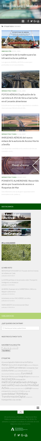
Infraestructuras (9, 91)
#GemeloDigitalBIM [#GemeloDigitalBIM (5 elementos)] (8, 362)
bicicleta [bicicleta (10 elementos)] (5, 368)
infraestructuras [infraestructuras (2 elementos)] (35, 376)
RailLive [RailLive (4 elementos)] (22, 391)
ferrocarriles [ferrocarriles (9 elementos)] (7, 376)
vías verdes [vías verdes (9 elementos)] (16, 400)
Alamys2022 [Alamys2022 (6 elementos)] (12, 365)
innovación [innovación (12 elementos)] (20, 379)
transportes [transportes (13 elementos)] (7, 399)
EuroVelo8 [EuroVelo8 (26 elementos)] (26, 373)
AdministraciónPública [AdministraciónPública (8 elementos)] (24, 362)
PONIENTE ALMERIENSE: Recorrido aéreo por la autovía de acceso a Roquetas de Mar (20, 184)
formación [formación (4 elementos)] (15, 376)
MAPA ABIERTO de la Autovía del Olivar (15, 305)
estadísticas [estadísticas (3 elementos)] (18, 374)
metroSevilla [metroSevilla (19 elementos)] (21, 385)
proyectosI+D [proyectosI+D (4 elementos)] (16, 391)
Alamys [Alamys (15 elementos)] (5, 364)
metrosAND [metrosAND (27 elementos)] (8, 385)
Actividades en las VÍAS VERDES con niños (16, 298)
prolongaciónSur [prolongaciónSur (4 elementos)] (6, 391)
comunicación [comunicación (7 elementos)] (22, 371)
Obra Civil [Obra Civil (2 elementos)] (22, 388)
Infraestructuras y (20, 5)
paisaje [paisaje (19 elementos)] (28, 388)
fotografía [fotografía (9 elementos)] (22, 376)
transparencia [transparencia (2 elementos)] (29, 397)
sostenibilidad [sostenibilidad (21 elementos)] (8, 393)
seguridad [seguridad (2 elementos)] (27, 391)
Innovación (6, 51)
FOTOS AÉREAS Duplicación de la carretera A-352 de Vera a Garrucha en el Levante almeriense (19, 98)
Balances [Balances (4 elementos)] (35, 365)
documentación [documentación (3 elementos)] (6, 374)
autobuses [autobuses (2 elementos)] (30, 365)
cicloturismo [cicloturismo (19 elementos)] (8, 370)
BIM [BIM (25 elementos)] (11, 367)
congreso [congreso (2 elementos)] (30, 370)
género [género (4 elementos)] (29, 376)
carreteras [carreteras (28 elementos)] (19, 367)
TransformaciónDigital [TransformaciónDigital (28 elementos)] (13, 396)
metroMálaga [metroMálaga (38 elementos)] (29, 382)
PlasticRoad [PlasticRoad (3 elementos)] (35, 388)
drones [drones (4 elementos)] (12, 374)
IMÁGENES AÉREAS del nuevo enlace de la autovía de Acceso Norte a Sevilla (20, 141)
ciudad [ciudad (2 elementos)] (15, 370)
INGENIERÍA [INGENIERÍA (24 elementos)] (8, 379)
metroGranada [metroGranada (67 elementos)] (11, 382)
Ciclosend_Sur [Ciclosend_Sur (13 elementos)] (32, 367)
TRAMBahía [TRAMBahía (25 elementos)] (21, 393)
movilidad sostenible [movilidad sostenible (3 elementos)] (14, 388)
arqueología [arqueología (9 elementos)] (22, 365)
